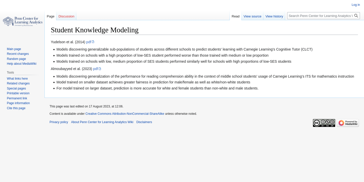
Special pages (16, 88)
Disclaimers (144, 122)
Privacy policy (59, 122)
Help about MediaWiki (21, 63)
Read (236, 16)
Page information (18, 103)
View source (253, 16)
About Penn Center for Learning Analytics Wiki (102, 122)
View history (274, 16)
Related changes (18, 83)
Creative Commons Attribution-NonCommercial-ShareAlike (124, 114)
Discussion (66, 16)
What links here (17, 78)
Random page (16, 59)
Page (50, 16)
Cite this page (16, 108)
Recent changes (18, 54)
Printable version (18, 93)
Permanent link (17, 98)
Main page (14, 49)
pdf (88, 42)
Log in (356, 5)
